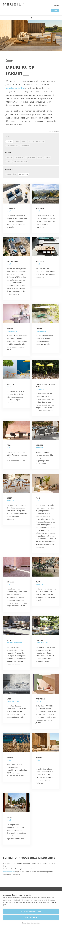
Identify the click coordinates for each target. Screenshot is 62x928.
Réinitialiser (55, 132)
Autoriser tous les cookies (31, 911)
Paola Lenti (19, 159)
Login (55, 10)
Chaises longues (12, 146)
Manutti (9, 159)
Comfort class (11, 175)
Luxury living (23, 175)
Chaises (9, 142)
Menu (54, 5)
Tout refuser (31, 917)
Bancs (24, 142)
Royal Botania (30, 159)
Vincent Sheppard (20, 163)
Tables (17, 142)
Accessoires (25, 146)
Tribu (40, 159)
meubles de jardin (15, 89)
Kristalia (47, 159)
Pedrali (9, 163)
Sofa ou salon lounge (36, 142)
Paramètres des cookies (31, 923)
